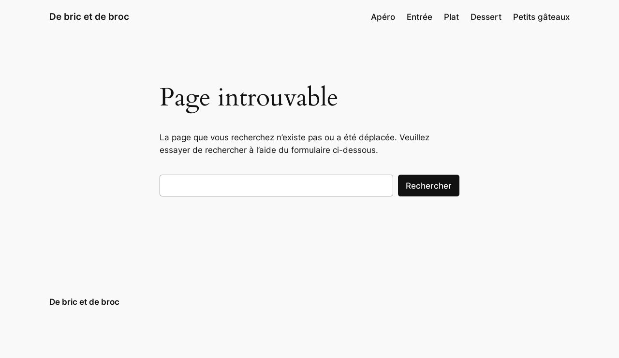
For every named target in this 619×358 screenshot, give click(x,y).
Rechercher (429, 186)
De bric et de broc (89, 16)
